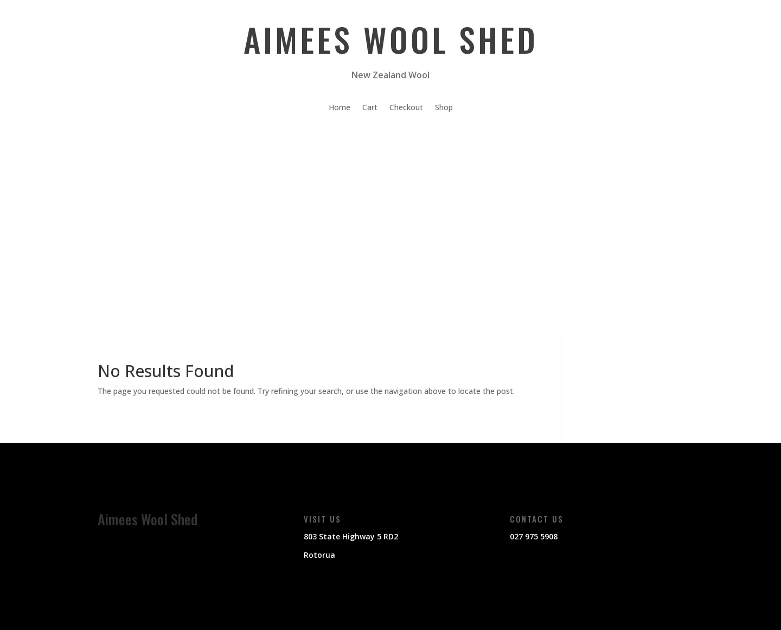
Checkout (406, 108)
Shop (444, 108)
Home (339, 108)
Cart (369, 108)
